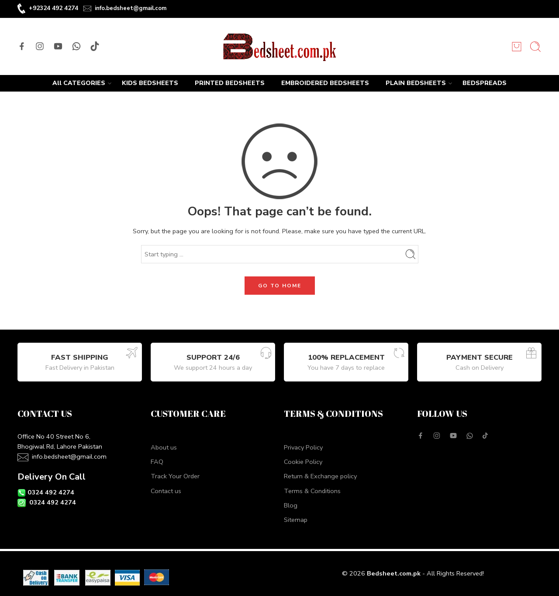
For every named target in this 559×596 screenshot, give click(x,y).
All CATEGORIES (78, 83)
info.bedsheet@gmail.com (130, 8)
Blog (290, 505)
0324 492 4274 (51, 492)
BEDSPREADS (484, 83)
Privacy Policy (303, 447)
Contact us (166, 491)
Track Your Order (175, 476)
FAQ (157, 461)
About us (164, 447)
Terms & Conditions (312, 491)
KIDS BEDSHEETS (150, 83)
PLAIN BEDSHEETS (416, 83)
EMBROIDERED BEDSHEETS (325, 83)
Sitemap (295, 519)
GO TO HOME (279, 285)
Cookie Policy (303, 461)
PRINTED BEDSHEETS (230, 83)
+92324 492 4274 (53, 8)
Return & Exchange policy (320, 476)
